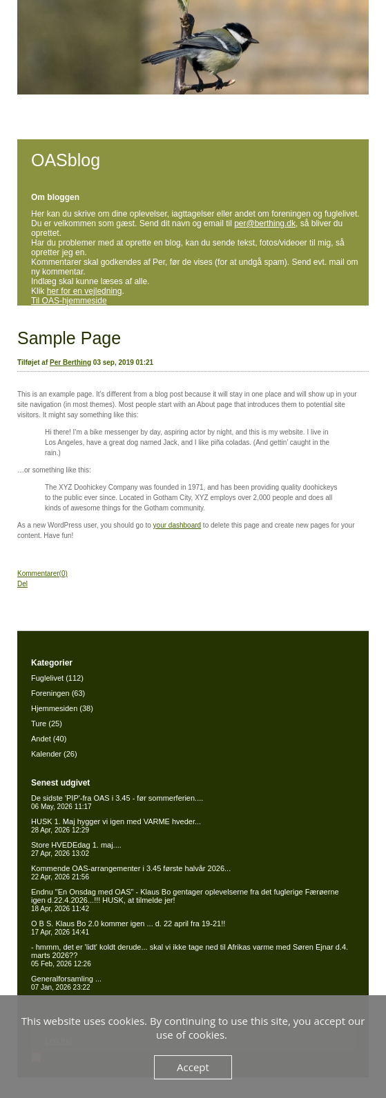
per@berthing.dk (265, 223)
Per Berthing (70, 362)
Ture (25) (46, 723)
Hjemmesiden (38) (62, 708)
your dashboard (177, 525)
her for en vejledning (84, 291)
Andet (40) (48, 739)
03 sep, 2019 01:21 (123, 362)
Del (22, 584)
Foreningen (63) (58, 693)
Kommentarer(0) (42, 573)
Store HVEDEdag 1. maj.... (76, 849)
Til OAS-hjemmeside (69, 301)
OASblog (65, 160)
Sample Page (69, 338)
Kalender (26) (54, 754)
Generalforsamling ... (66, 983)
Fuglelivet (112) (57, 678)
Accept (193, 1067)
